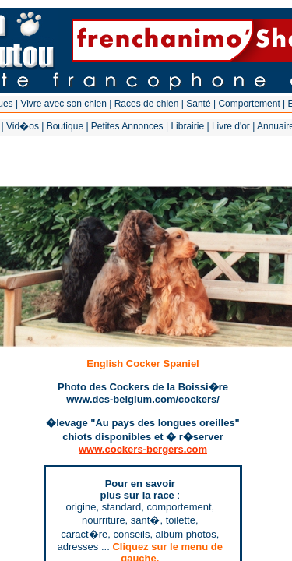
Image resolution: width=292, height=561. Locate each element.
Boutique (65, 126)
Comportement (249, 103)
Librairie (187, 126)
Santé (198, 103)
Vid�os (22, 126)
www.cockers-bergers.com (143, 449)
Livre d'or (231, 126)
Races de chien (146, 103)
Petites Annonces (127, 126)
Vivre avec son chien (63, 103)
